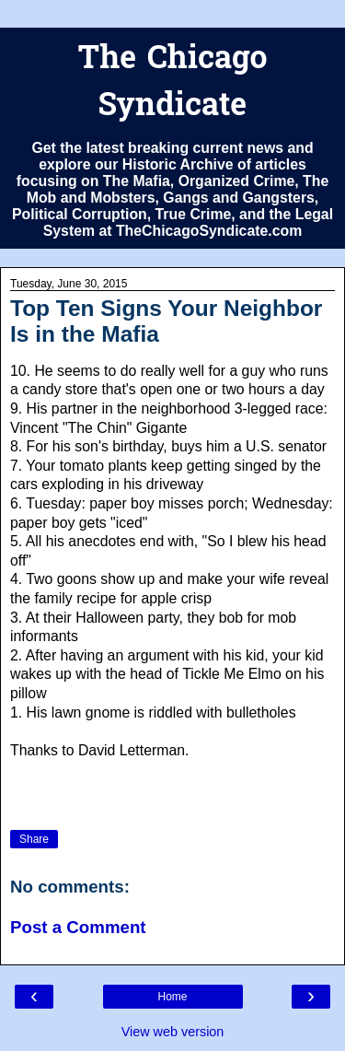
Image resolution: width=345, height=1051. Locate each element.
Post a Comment (78, 927)
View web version (172, 1031)
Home (172, 996)
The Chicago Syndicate (172, 84)
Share (34, 839)
